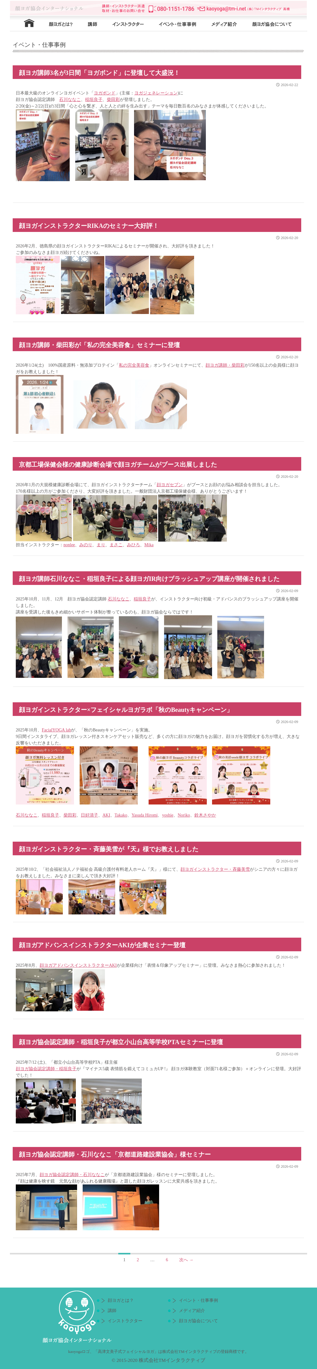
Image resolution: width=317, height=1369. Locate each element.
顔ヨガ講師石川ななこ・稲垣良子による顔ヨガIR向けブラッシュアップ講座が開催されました (149, 578)
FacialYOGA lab (56, 730)
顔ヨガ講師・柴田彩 (225, 365)
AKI (106, 815)
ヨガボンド (104, 93)
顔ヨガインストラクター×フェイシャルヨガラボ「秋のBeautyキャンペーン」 (126, 709)
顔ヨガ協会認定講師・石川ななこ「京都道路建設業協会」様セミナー (115, 1154)
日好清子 (89, 815)
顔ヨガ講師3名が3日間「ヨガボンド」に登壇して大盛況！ (99, 72)
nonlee (69, 545)
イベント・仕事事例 (181, 23)
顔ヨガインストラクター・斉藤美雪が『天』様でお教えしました (108, 849)
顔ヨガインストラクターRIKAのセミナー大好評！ (89, 225)
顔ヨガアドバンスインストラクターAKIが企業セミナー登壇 (102, 945)
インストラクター (130, 23)
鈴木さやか (205, 815)
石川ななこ (70, 99)
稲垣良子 (93, 99)
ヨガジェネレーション (156, 93)
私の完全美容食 (134, 365)
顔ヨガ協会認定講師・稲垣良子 (46, 1068)
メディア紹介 (226, 23)
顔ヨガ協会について (276, 23)
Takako (121, 815)
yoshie (167, 815)
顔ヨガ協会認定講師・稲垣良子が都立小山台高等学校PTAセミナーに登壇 (121, 1042)
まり (101, 545)
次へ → (186, 1260)
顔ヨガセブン (170, 484)
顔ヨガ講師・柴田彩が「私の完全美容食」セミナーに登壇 (99, 345)
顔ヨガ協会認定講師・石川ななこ (72, 1174)
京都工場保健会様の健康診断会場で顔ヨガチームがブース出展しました (118, 464)
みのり (85, 545)
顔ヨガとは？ (59, 23)
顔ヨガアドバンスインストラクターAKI (78, 965)
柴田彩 (113, 99)
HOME (25, 23)
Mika (149, 545)
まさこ (116, 545)
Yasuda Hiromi (145, 815)
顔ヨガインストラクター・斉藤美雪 (215, 869)
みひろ (133, 545)
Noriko (184, 815)
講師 (92, 23)
